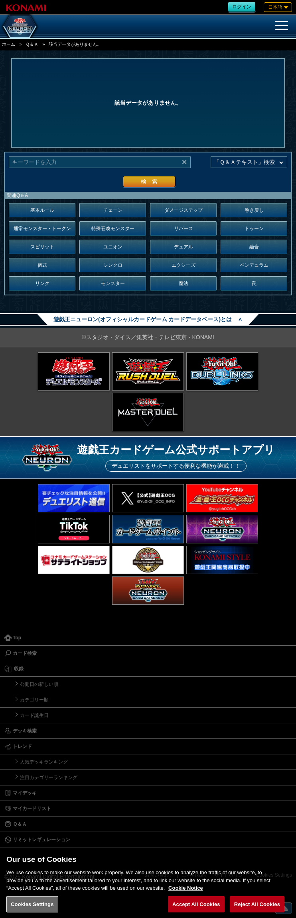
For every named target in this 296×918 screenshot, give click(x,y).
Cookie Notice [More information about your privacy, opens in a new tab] (185, 895)
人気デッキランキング (44, 762)
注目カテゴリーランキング (48, 777)
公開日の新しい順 (39, 684)
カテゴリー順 (34, 700)
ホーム (8, 44)
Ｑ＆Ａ (32, 44)
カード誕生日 (34, 715)
